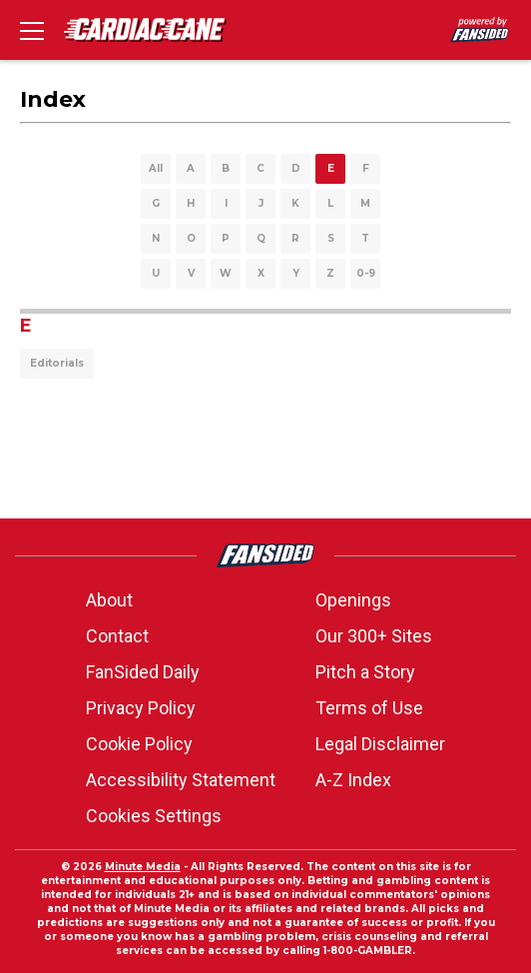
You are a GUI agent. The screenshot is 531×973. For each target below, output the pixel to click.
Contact (117, 635)
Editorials (57, 363)
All (156, 168)
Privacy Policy (141, 707)
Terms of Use (369, 707)
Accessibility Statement (180, 779)
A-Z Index (353, 779)
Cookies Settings (154, 815)
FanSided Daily (143, 671)
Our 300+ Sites (373, 635)
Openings (353, 599)
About (109, 599)
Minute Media (143, 866)
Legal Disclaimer (380, 743)
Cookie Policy (139, 743)
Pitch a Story (365, 671)
